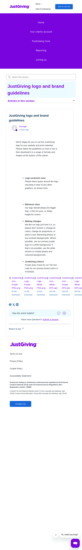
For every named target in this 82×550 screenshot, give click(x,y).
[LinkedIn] (17, 304)
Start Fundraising (43, 9)
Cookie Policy (16, 368)
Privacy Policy (16, 361)
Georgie (23, 126)
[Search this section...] (41, 77)
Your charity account (41, 31)
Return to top (16, 328)
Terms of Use (16, 354)
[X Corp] (13, 304)
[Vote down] (64, 313)
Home (41, 22)
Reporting (41, 50)
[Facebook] (10, 304)
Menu (39, 4)
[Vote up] (59, 313)
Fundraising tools (41, 41)
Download (16, 295)
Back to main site (64, 6)
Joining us (41, 59)
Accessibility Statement (20, 376)
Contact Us (20, 404)
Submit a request (50, 319)
